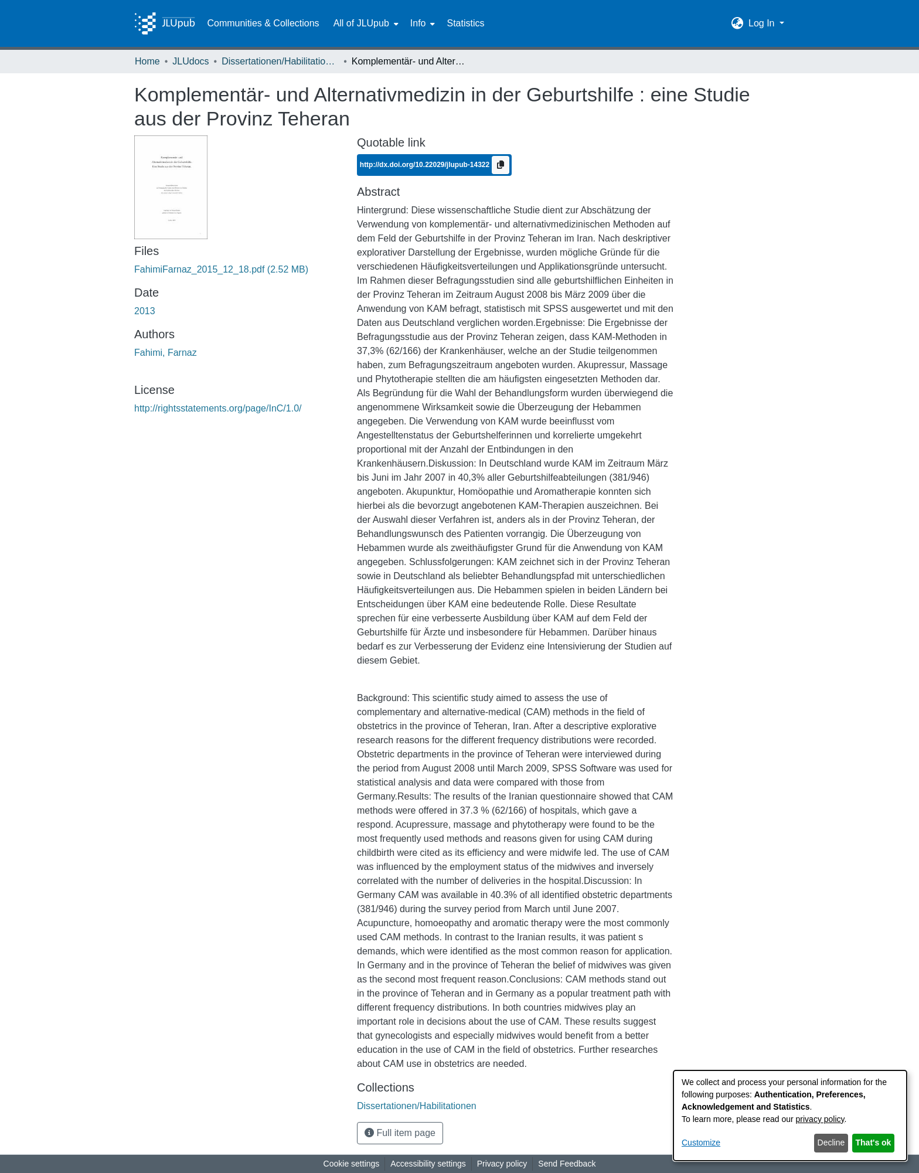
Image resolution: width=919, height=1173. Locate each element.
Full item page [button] (400, 1133)
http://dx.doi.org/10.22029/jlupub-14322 (426, 164)
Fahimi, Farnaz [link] (165, 353)
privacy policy (820, 1119)
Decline (831, 1142)
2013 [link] (144, 311)
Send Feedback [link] (566, 1163)
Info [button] (418, 23)
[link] (221, 269)
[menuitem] (365, 23)
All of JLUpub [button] (361, 23)
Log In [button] (762, 23)
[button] (738, 23)
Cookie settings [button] (352, 1163)
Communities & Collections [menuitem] (263, 23)
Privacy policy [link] (502, 1163)
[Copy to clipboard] (500, 165)
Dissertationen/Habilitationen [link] (280, 61)
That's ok (873, 1142)
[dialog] (790, 1115)
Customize (701, 1142)
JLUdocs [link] (190, 61)
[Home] (164, 23)
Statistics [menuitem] (465, 23)
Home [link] (147, 61)
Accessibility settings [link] (427, 1163)
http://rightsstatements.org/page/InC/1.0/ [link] (218, 408)
